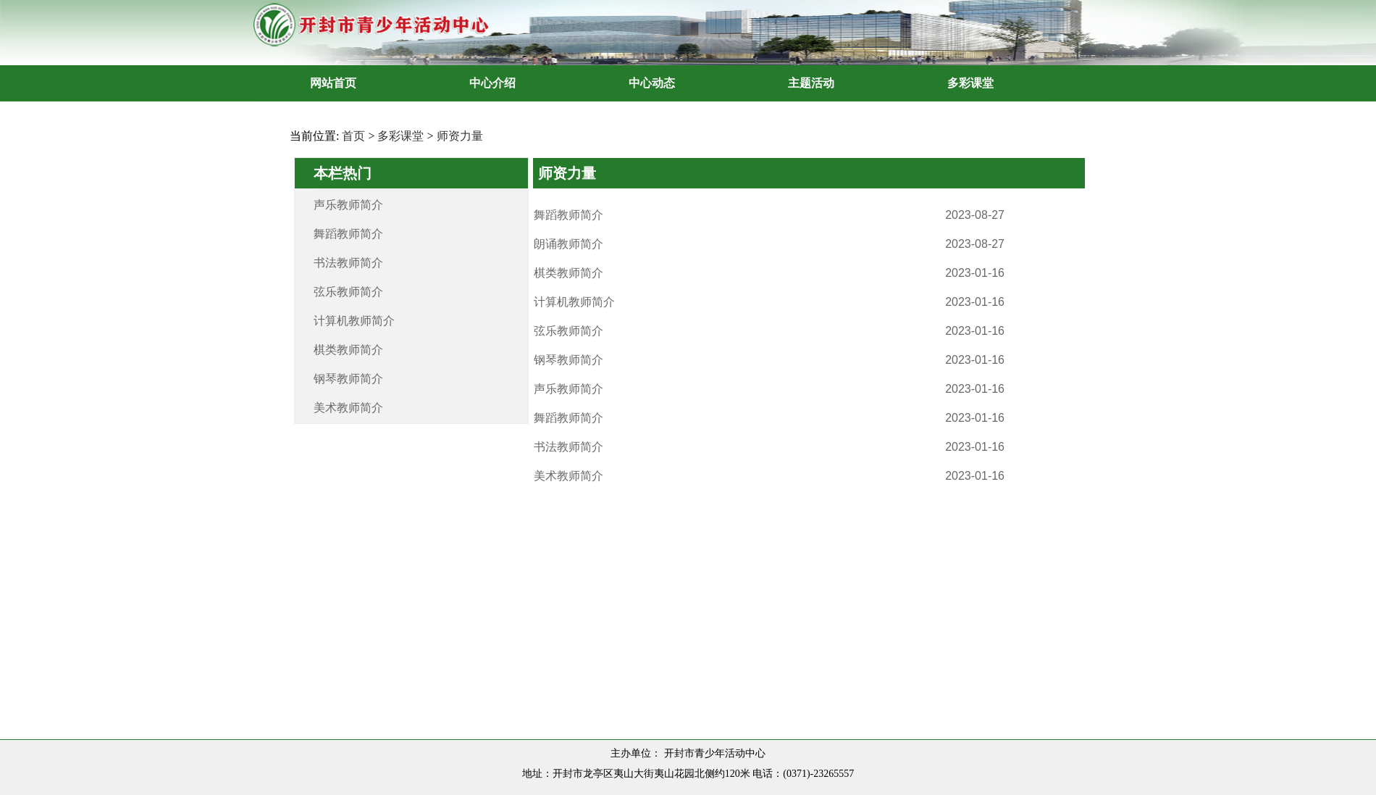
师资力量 (460, 136)
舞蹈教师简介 (348, 234)
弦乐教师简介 (348, 292)
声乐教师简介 (348, 205)
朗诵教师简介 (568, 244)
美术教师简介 (348, 407)
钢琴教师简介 (348, 378)
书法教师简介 (348, 263)
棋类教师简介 (348, 350)
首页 (353, 136)
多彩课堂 (400, 136)
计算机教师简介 (354, 321)
